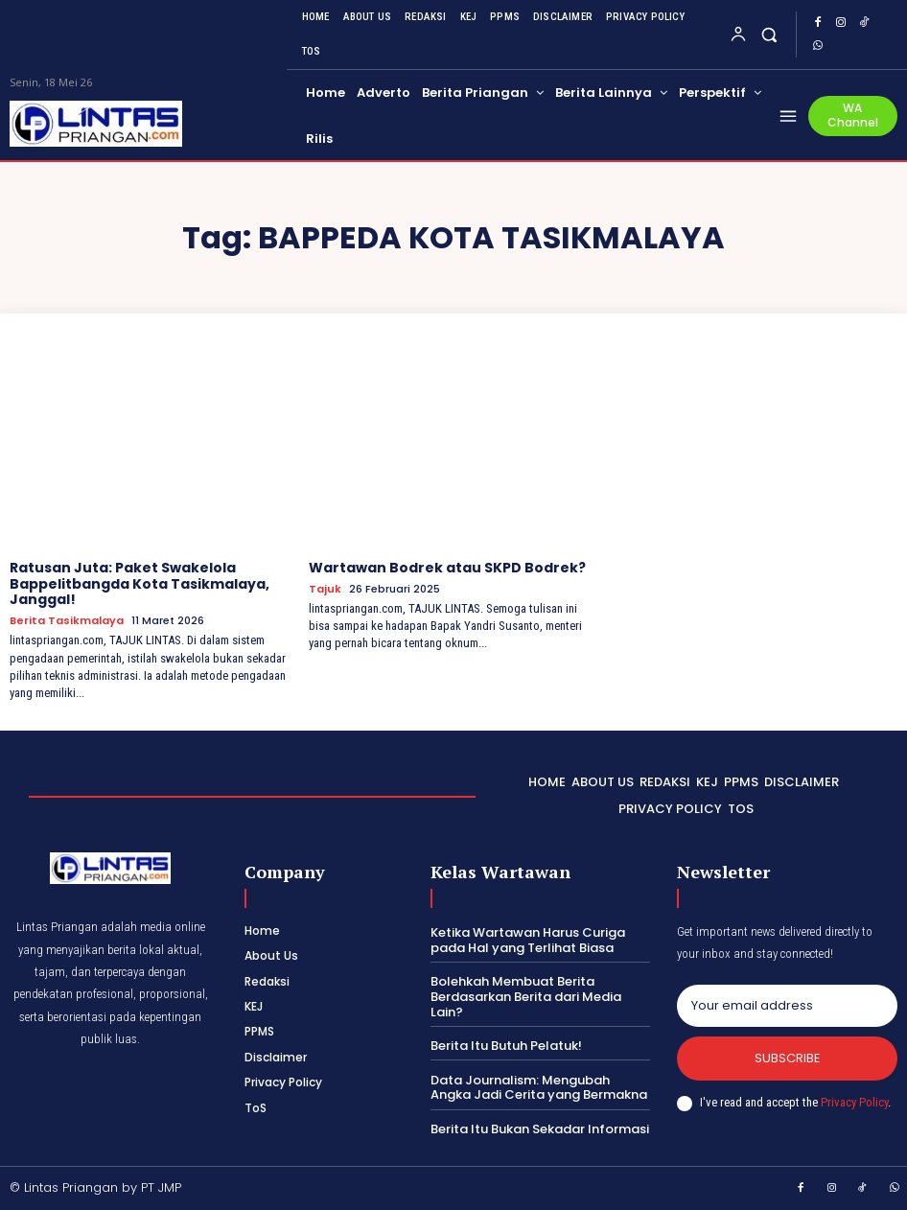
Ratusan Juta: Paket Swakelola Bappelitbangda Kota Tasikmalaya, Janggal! (139, 584)
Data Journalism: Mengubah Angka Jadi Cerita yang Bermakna (538, 1088)
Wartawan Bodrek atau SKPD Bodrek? (447, 567)
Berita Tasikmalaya (67, 621)
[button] (769, 34)
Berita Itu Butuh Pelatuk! (506, 1045)
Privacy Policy (854, 1102)
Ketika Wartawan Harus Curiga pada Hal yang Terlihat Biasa (527, 940)
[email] (787, 1006)
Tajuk (325, 589)
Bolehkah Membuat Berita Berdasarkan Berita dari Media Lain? (525, 996)
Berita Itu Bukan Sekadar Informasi (539, 1129)
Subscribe (788, 1058)
